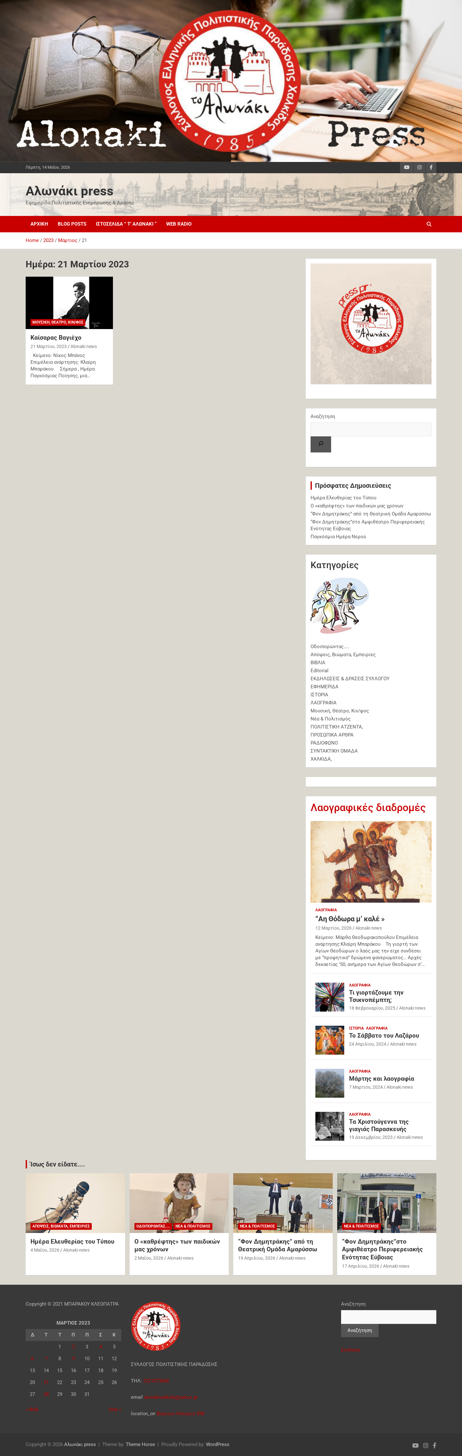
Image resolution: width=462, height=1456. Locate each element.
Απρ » (115, 1409)
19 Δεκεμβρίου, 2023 (371, 1137)
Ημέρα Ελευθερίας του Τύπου (343, 498)
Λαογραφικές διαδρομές (368, 807)
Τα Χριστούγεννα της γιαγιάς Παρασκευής (379, 1125)
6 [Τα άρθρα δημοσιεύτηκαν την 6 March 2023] (32, 1359)
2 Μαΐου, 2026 (148, 1258)
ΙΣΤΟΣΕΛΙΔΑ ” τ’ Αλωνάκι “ (126, 224)
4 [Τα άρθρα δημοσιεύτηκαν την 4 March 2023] (100, 1347)
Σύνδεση (350, 1350)
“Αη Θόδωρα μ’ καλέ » (350, 919)
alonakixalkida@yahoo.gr (170, 1397)
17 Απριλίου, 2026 (360, 1266)
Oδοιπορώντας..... (153, 1226)
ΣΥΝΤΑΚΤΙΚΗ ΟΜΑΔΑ (334, 751)
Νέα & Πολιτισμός (331, 719)
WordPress (217, 1444)
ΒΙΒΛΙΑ (318, 662)
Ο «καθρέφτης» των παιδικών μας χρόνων (357, 506)
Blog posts (72, 224)
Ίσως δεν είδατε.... (57, 1164)
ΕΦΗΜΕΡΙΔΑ (324, 687)
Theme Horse (140, 1444)
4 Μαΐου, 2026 (44, 1250)
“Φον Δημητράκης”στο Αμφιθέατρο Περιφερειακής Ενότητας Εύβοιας (382, 1249)
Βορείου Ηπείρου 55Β (180, 1413)
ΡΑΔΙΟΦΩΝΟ (324, 743)
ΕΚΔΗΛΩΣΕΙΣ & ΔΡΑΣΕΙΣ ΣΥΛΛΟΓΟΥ (350, 679)
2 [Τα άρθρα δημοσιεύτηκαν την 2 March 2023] (73, 1347)
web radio (179, 224)
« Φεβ (32, 1409)
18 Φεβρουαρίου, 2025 (372, 1008)
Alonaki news (84, 346)
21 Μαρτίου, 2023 (48, 346)
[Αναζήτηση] (321, 444)
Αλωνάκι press (70, 191)
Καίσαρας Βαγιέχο (55, 337)
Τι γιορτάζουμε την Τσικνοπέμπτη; (376, 996)
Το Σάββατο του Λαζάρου (384, 1035)
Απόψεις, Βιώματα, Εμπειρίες (343, 654)
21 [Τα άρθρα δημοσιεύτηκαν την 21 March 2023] (46, 1382)
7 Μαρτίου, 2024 (366, 1087)
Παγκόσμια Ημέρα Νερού (338, 537)
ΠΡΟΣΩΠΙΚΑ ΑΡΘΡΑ (332, 735)
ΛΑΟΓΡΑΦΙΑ (324, 703)
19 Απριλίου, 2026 (256, 1258)
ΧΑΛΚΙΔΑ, (321, 759)
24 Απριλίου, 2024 (367, 1044)
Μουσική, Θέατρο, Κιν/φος (57, 322)
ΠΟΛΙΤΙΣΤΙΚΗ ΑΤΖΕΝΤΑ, (337, 727)
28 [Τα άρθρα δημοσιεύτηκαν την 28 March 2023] (46, 1394)
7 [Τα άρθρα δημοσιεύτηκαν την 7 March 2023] (46, 1359)
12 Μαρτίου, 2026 (333, 928)
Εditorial (320, 671)
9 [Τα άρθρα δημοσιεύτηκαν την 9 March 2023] (73, 1359)
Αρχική (39, 224)
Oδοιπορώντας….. (330, 646)
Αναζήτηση (323, 416)
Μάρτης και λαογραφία (381, 1078)
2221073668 (156, 1381)
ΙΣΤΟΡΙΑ (319, 695)
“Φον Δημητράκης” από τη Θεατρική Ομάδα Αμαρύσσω (371, 514)
